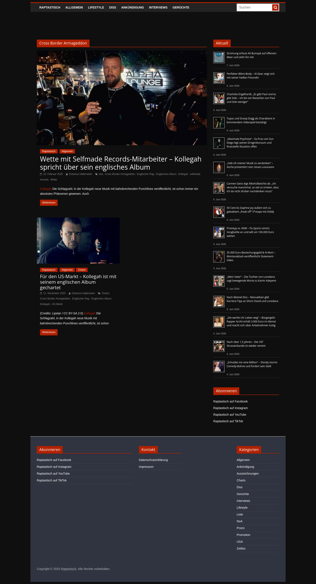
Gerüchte (181, 7)
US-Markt (57, 304)
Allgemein (74, 7)
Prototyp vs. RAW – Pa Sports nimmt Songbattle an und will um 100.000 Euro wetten (250, 232)
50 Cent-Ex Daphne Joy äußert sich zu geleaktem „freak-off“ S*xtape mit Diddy (250, 209)
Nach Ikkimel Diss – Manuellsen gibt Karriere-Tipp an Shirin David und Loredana (252, 299)
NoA (239, 521)
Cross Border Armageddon (120, 174)
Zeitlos (241, 548)
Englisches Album (166, 174)
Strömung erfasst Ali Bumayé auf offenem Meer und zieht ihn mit (251, 55)
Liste (240, 514)
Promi (241, 528)
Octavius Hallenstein (80, 174)
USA (240, 541)
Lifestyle (96, 7)
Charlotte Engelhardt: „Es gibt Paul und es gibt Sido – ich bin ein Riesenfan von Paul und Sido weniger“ (251, 98)
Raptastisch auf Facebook (230, 401)
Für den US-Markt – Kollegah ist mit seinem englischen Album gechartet (78, 282)
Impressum (146, 466)
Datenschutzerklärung (153, 460)
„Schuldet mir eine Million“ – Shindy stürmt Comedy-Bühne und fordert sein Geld (252, 364)
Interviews (158, 7)
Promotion (243, 535)
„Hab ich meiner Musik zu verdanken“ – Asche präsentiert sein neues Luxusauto (250, 165)
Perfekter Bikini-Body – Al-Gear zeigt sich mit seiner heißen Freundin (251, 75)
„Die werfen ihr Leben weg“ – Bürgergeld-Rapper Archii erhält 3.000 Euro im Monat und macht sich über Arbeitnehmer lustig (251, 321)
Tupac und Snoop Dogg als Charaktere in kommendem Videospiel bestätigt (251, 120)
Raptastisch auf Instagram (230, 408)
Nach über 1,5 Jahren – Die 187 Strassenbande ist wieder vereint (246, 344)
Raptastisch (49, 7)
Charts (81, 269)
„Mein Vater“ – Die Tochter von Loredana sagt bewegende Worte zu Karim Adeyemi (251, 278)
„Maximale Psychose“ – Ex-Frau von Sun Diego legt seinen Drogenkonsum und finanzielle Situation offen (250, 142)
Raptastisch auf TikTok (228, 421)
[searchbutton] (275, 7)
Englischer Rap (145, 174)
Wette (53, 179)
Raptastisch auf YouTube (229, 414)
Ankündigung (132, 7)
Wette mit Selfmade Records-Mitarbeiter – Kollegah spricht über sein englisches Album (121, 163)
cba (101, 174)
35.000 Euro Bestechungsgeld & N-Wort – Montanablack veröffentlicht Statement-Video (251, 256)
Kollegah (183, 174)
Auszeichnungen (248, 473)
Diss (112, 7)
